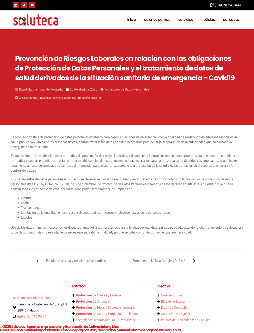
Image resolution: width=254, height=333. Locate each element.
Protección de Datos (89, 98)
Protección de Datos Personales (126, 89)
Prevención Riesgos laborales (57, 98)
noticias (208, 19)
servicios (185, 19)
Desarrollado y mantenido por (91, 330)
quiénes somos (157, 19)
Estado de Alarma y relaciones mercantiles (68, 261)
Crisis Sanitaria (28, 98)
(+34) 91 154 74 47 (227, 5)
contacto (231, 19)
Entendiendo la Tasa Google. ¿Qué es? (166, 261)
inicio (131, 19)
